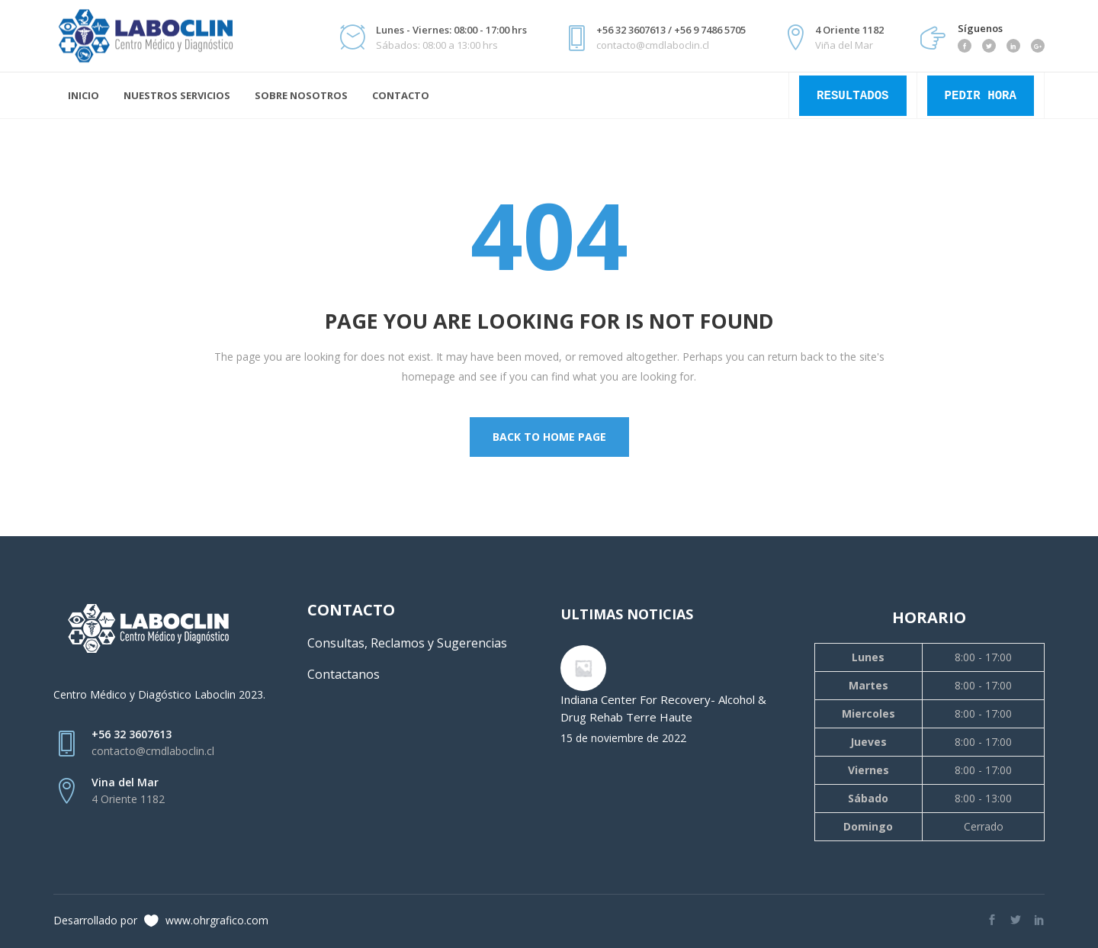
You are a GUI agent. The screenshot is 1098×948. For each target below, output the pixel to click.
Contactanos (343, 674)
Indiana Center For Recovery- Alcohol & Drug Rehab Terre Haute (663, 708)
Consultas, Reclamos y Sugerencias (407, 643)
